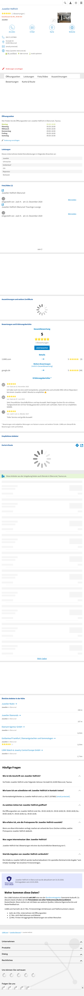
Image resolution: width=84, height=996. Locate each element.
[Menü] (81, 2)
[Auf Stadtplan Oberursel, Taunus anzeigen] (81, 445)
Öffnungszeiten (13, 76)
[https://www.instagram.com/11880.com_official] (10, 988)
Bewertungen (12, 81)
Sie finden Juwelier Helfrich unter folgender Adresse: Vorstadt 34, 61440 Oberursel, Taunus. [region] (37, 782)
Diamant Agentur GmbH (12, 726)
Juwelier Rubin (8, 703)
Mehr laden (42, 658)
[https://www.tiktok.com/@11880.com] (16, 988)
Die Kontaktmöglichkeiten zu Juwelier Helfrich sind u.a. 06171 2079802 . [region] (36, 796)
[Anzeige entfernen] (82, 987)
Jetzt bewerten (42, 348)
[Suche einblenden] (65, 2)
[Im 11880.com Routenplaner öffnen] (77, 445)
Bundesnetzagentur (53, 897)
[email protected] (63, 796)
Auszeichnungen (59, 76)
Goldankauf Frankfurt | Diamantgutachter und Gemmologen (27, 738)
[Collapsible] (80, 776)
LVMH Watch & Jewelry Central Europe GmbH (21, 750)
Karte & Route (28, 81)
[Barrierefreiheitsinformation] (76, 2)
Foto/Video (42, 76)
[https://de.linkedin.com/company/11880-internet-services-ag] (22, 988)
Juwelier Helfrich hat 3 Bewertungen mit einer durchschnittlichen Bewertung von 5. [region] (34, 845)
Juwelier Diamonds (10, 715)
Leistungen (28, 76)
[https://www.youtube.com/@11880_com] (28, 988)
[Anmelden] (70, 3)
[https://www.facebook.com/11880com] (4, 988)
